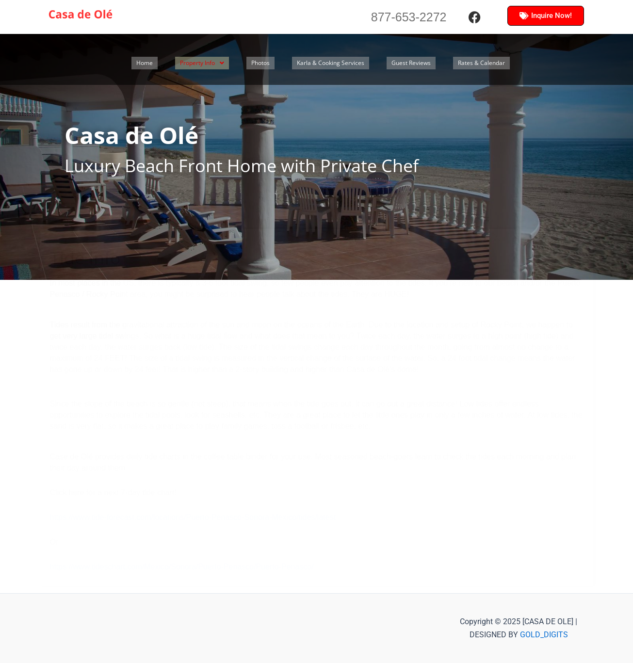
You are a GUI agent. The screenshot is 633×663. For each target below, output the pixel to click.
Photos (276, 63)
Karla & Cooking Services (356, 63)
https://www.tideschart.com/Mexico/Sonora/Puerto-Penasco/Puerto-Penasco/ (182, 567)
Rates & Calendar (528, 63)
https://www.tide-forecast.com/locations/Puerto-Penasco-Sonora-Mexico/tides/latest (193, 517)
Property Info (210, 63)
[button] (210, 63)
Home (146, 63)
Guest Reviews (448, 63)
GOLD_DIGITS (544, 634)
